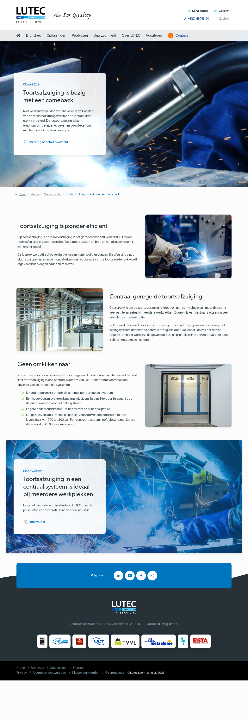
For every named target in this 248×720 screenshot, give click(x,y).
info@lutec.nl (168, 624)
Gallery (221, 11)
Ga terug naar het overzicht (48, 142)
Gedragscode (115, 673)
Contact (178, 35)
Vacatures (154, 36)
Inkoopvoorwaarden (85, 673)
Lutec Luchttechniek (143, 672)
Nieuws (35, 194)
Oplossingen (56, 36)
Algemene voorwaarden (49, 673)
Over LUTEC (131, 36)
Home (22, 194)
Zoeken (222, 18)
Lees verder (37, 522)
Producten (80, 36)
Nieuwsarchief (52, 194)
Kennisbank (198, 11)
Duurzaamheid (105, 36)
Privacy (21, 673)
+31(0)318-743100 (196, 18)
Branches (33, 36)
